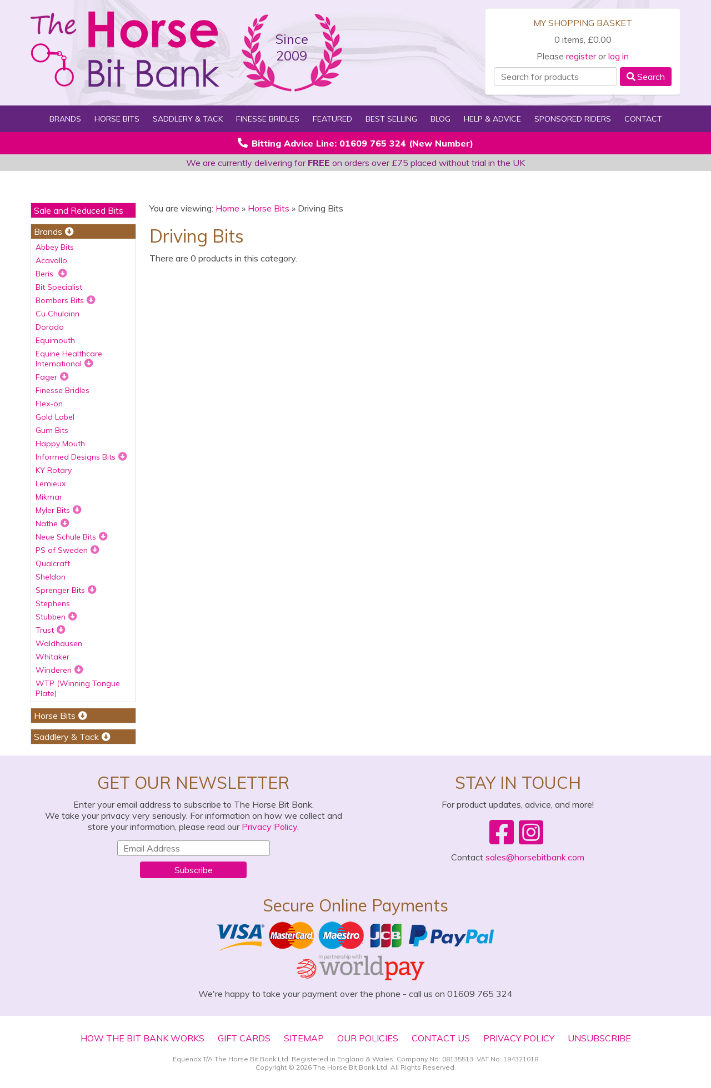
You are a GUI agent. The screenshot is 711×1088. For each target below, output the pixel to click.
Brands (65, 119)
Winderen (59, 670)
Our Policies (367, 1038)
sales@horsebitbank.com (534, 857)
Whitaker (52, 657)
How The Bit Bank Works (142, 1038)
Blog (440, 119)
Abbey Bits (55, 247)
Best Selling (391, 119)
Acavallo (51, 260)
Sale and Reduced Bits (78, 210)
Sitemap (304, 1038)
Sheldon (51, 577)
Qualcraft (53, 563)
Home (227, 208)
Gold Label (55, 417)
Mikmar (49, 497)
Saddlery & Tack (188, 119)
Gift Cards (244, 1038)
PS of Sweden (67, 550)
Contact (643, 119)
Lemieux (51, 483)
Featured (332, 119)
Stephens (53, 603)
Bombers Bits (66, 300)
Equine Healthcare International (69, 359)
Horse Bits (116, 119)
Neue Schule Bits (72, 537)
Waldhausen (59, 643)
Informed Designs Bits (81, 457)
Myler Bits (59, 510)
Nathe (52, 523)
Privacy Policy (269, 826)
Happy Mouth (60, 444)
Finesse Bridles (267, 119)
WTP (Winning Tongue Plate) (78, 688)
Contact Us (441, 1038)
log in (618, 56)
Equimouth (55, 340)
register (581, 56)
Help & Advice (492, 119)
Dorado (50, 327)
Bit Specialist (59, 287)
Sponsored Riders (572, 119)
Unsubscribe (599, 1038)
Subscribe (193, 869)
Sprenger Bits (66, 590)
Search (646, 76)
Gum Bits (52, 430)
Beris (51, 274)
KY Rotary (54, 470)
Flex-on (49, 404)
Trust (51, 630)
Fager (52, 377)
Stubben (56, 617)
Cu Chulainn (57, 314)
